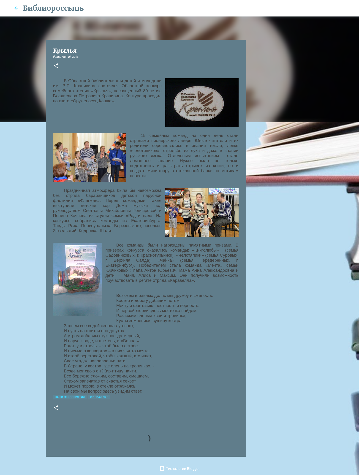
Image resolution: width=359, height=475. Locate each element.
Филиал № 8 (99, 397)
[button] (56, 66)
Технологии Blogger (179, 469)
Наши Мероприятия (70, 397)
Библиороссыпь (53, 8)
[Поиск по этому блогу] (322, 8)
